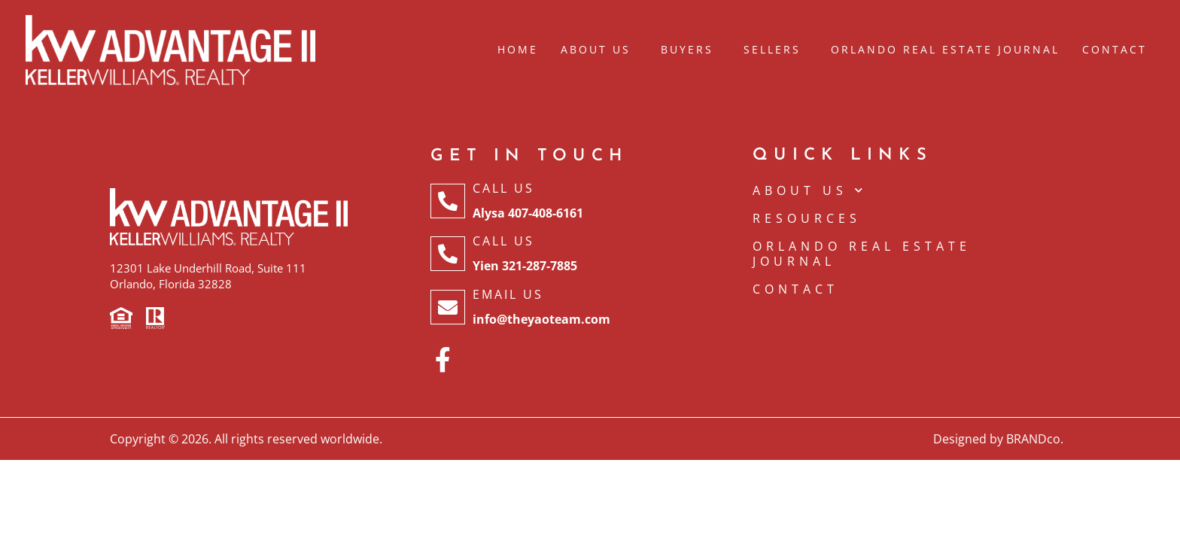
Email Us (508, 294)
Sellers (776, 49)
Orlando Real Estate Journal (945, 49)
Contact (1114, 49)
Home (517, 49)
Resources (807, 218)
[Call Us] (447, 201)
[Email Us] (447, 307)
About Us (599, 49)
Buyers (691, 49)
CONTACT (795, 289)
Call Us (503, 188)
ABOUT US (810, 190)
